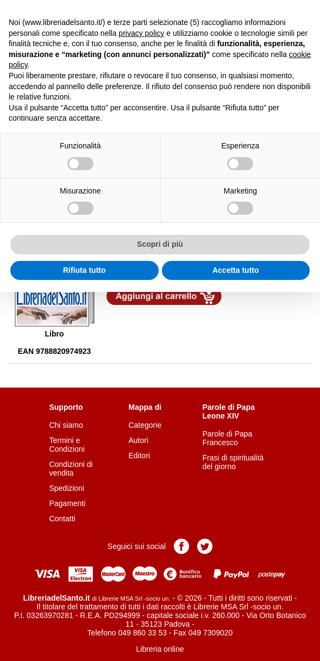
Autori (138, 440)
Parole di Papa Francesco (228, 438)
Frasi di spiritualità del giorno (233, 462)
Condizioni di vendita (70, 468)
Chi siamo (66, 425)
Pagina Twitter (204, 546)
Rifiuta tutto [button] (84, 270)
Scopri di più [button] (160, 244)
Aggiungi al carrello (164, 296)
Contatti (62, 518)
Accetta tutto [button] (235, 270)
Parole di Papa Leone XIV (229, 411)
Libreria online (160, 649)
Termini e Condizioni (66, 444)
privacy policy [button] (141, 33)
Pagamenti (67, 503)
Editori (139, 455)
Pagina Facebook (181, 546)
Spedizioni (66, 488)
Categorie (144, 425)
